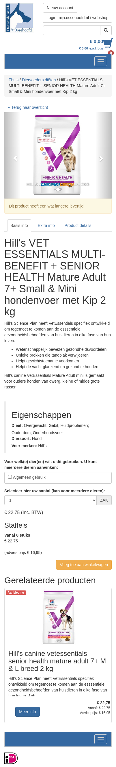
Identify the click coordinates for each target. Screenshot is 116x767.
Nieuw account (60, 7)
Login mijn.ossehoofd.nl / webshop (77, 17)
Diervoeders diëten (39, 80)
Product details (78, 225)
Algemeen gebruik (29, 477)
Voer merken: (24, 445)
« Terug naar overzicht (28, 107)
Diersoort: (21, 438)
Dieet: (17, 425)
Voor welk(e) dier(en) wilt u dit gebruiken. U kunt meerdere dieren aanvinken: (50, 464)
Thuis (13, 80)
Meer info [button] (27, 711)
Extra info (46, 225)
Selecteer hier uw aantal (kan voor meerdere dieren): (54, 491)
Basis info (19, 225)
